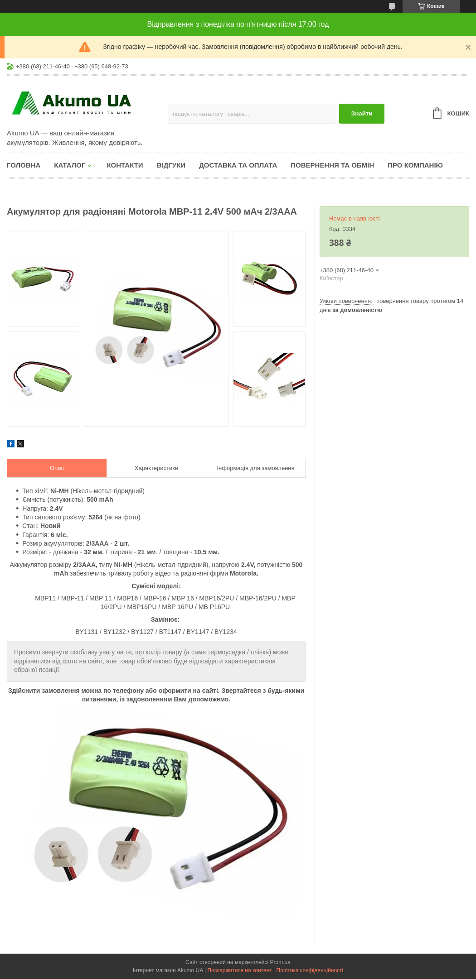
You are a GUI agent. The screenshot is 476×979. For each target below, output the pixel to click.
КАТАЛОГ (69, 165)
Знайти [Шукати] (362, 113)
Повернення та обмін (332, 165)
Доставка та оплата (238, 165)
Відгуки (171, 165)
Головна (23, 165)
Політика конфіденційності (310, 970)
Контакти (125, 165)
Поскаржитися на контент (239, 970)
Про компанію (415, 165)
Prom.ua (280, 962)
